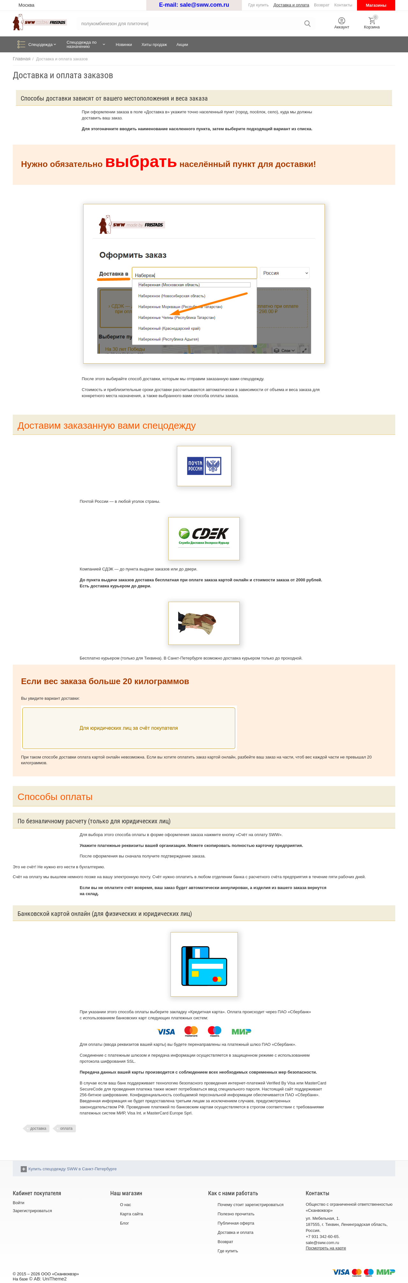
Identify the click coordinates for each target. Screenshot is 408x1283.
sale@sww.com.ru (204, 5)
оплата (66, 1128)
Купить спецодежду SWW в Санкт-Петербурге (72, 1168)
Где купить (228, 1251)
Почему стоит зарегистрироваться (251, 1205)
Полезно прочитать (236, 1214)
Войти (18, 1203)
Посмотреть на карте (326, 1248)
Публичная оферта (236, 1223)
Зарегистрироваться (32, 1211)
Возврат (225, 1241)
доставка (38, 1128)
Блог (124, 1223)
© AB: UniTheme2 (45, 1278)
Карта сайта (131, 1214)
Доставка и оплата (235, 1232)
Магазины (376, 5)
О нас (125, 1205)
